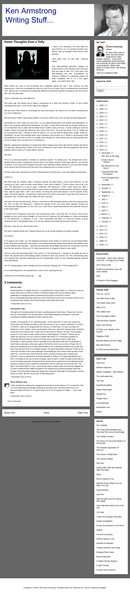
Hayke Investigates (104, 521)
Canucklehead (102, 403)
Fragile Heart (101, 398)
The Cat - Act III (103, 294)
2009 (101, 241)
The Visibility (101, 425)
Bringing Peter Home (105, 552)
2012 (101, 230)
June (104, 203)
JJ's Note (100, 512)
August (105, 196)
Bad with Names (103, 345)
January (105, 221)
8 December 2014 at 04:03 (20, 396)
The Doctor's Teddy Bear (106, 454)
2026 (101, 105)
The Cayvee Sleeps (104, 459)
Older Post (83, 413)
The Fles (100, 381)
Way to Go (100, 307)
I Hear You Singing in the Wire (109, 517)
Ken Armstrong (115, 47)
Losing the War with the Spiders (109, 173)
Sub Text (100, 463)
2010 (101, 237)
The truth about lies (104, 376)
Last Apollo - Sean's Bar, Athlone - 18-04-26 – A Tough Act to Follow (110, 259)
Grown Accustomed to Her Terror (110, 525)
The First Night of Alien (106, 316)
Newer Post (9, 413)
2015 (101, 146)
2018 (101, 135)
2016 (101, 142)
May (104, 207)
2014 (101, 150)
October (105, 188)
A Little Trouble (102, 565)
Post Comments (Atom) (51, 422)
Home (46, 413)
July (103, 199)
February (106, 218)
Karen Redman (16, 382)
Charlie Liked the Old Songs (108, 548)
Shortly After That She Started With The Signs (109, 469)
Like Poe (100, 494)
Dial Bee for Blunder (104, 543)
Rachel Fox (101, 394)
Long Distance (102, 490)
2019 (101, 131)
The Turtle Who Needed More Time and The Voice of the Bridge (110, 431)
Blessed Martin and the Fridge (109, 341)
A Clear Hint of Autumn (106, 570)
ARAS (99, 412)
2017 (101, 139)
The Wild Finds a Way (105, 298)
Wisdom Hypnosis (104, 367)
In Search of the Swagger (107, 280)
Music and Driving (103, 325)
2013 (101, 226)
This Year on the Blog (110, 156)
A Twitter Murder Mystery (106, 561)
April (104, 210)
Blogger (103, 588)
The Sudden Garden (105, 436)
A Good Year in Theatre (107, 161)
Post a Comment (14, 401)
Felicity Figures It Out (105, 539)
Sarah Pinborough (104, 390)
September (106, 192)
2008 (101, 245)
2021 (101, 124)
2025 (101, 109)
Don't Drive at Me (103, 265)
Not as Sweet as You (105, 479)
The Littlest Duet (103, 312)
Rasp (98, 474)
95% (98, 276)
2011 (101, 233)
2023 (101, 116)
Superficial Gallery (104, 385)
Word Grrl (100, 363)
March (104, 214)
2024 (101, 113)
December (106, 153)
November (106, 185)
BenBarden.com (103, 407)
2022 (101, 120)
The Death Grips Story (105, 303)
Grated (99, 530)
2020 (101, 127)
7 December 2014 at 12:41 (20, 304)
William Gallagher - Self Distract (109, 372)
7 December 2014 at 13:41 (20, 377)
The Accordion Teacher (106, 321)
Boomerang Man (103, 557)
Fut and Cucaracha (104, 534)
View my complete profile (106, 73)
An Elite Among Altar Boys (107, 349)
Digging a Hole (102, 336)
